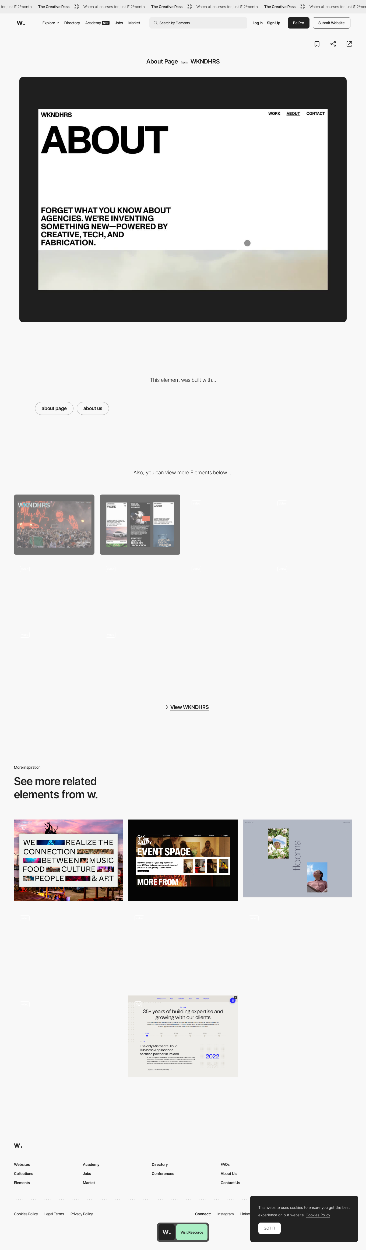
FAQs (225, 1164)
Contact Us (230, 1182)
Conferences (163, 1173)
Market (134, 22)
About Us (229, 1173)
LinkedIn (247, 1214)
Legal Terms (54, 1214)
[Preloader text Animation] (226, 590)
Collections (23, 1173)
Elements (22, 1182)
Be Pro (298, 22)
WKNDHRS (205, 61)
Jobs (119, 22)
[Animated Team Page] (182, 948)
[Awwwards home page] (167, 1232)
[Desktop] (54, 525)
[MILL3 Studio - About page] (68, 948)
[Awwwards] (21, 23)
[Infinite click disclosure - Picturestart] (297, 948)
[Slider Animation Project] (140, 590)
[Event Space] (182, 860)
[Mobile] (140, 525)
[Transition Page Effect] (54, 590)
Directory (72, 22)
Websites (22, 1164)
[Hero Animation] (226, 525)
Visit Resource (192, 1232)
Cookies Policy (26, 1214)
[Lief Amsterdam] (68, 860)
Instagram (225, 1214)
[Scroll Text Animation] (312, 525)
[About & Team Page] (182, 1036)
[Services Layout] (312, 590)
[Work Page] (54, 656)
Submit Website (331, 22)
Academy (97, 22)
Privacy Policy (82, 1214)
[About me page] (68, 1036)
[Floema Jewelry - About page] (297, 859)
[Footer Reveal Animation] (140, 656)
